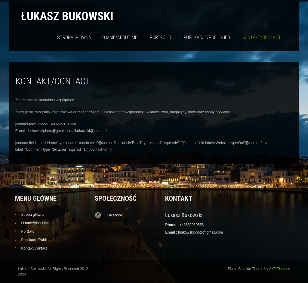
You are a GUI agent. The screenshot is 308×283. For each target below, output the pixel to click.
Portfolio (160, 37)
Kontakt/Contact (261, 37)
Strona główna (74, 37)
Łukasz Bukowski (67, 16)
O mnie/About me (119, 37)
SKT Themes (279, 269)
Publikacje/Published (206, 37)
